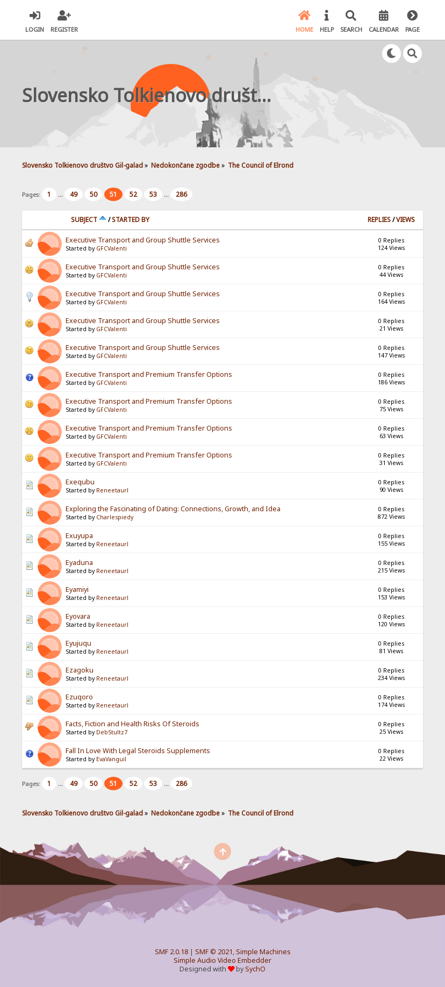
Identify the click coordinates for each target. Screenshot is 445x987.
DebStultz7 (111, 732)
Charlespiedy (114, 517)
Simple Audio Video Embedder (222, 960)
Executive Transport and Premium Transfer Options (149, 374)
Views (405, 219)
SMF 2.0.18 (171, 951)
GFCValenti (111, 248)
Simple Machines (263, 951)
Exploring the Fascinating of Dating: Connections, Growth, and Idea (173, 508)
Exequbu (80, 482)
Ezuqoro (79, 697)
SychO (255, 969)
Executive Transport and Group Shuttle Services (143, 240)
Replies (379, 219)
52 (133, 194)
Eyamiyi (77, 589)
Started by (130, 219)
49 (73, 194)
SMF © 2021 (214, 951)
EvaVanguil (111, 759)
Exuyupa (79, 535)
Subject (88, 219)
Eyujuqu (78, 643)
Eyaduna (79, 562)
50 (93, 194)
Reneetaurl (112, 490)
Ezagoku (80, 670)
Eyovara (78, 616)
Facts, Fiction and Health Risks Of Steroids (132, 723)
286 (181, 194)
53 (153, 194)
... (61, 194)
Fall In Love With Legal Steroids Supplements (138, 750)
